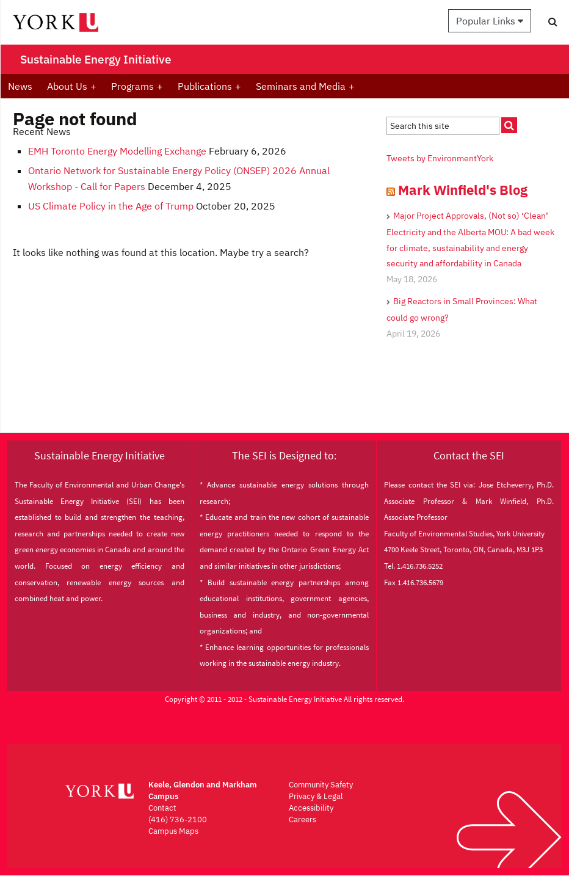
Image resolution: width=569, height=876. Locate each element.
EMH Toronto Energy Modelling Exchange (117, 151)
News (20, 86)
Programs (137, 86)
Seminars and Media (305, 86)
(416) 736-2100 (177, 819)
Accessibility (311, 808)
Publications (209, 86)
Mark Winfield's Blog (462, 190)
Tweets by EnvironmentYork (439, 158)
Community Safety (321, 784)
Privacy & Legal (316, 796)
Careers (302, 819)
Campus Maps (173, 831)
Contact (162, 808)
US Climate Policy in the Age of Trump (111, 206)
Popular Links (489, 21)
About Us (71, 86)
